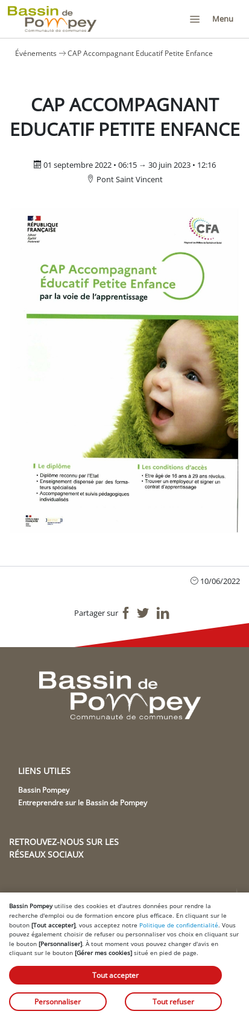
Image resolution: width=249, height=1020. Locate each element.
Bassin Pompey (43, 790)
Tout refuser (173, 1002)
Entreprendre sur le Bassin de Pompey (82, 802)
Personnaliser (57, 1002)
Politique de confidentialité (178, 925)
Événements (36, 53)
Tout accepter (115, 975)
